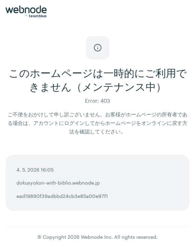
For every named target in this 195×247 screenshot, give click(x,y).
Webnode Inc (96, 237)
